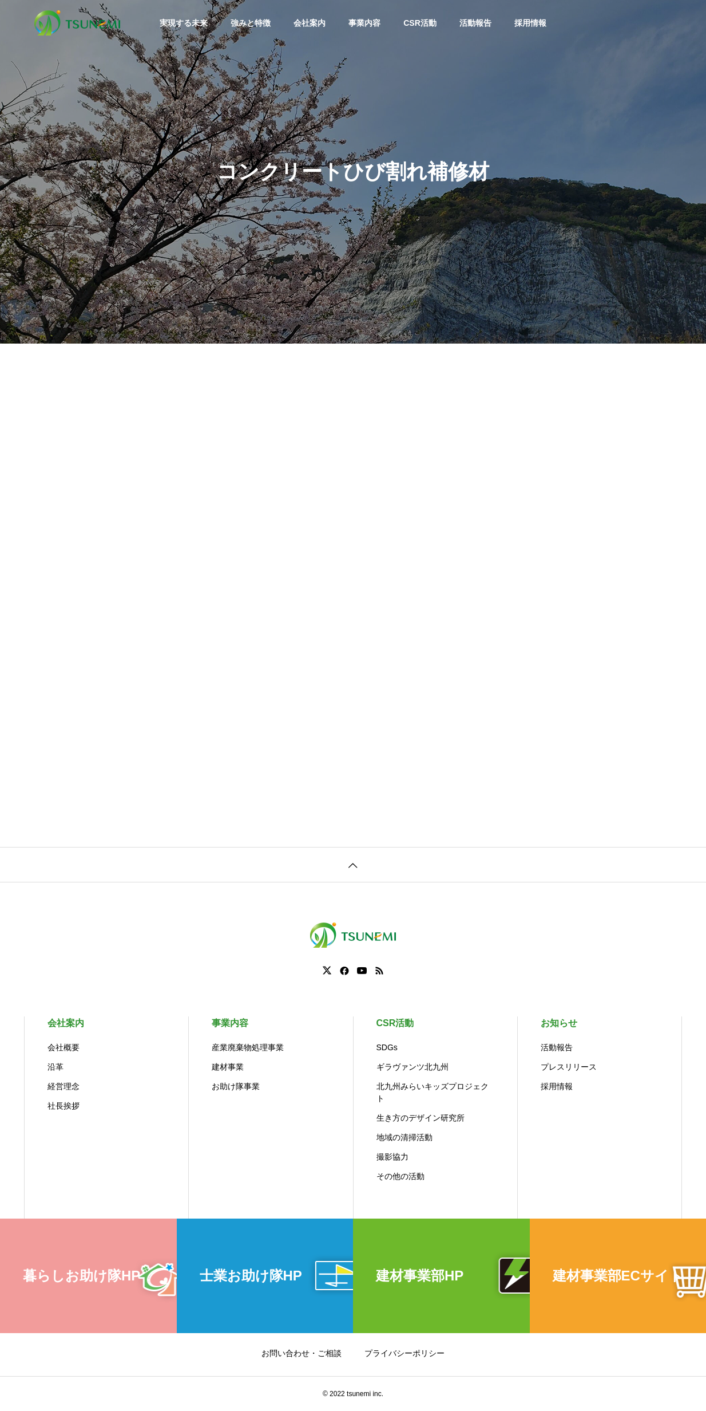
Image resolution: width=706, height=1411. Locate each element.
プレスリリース (569, 1066)
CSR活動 (420, 22)
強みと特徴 (251, 22)
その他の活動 (400, 1176)
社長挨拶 (63, 1105)
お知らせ (559, 1023)
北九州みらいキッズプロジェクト (432, 1092)
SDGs (387, 1047)
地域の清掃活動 (404, 1137)
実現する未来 (184, 22)
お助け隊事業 (236, 1086)
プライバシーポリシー (404, 1353)
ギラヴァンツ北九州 (412, 1066)
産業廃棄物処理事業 (248, 1047)
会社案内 (309, 22)
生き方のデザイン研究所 (420, 1117)
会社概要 (63, 1047)
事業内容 (364, 22)
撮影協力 (392, 1156)
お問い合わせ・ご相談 (301, 1353)
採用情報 (530, 22)
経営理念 (63, 1086)
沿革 (55, 1066)
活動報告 (475, 22)
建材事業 (228, 1066)
